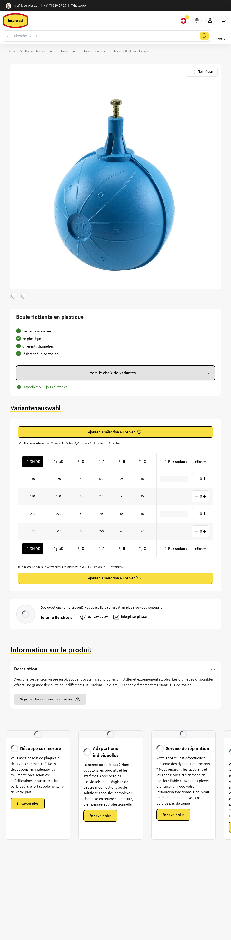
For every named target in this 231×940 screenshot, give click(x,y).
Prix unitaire (175, 461)
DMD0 (32, 461)
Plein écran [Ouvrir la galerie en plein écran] (202, 72)
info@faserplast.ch (22, 6)
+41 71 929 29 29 (55, 5)
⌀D (58, 461)
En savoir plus (28, 803)
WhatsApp (78, 5)
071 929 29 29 (94, 617)
